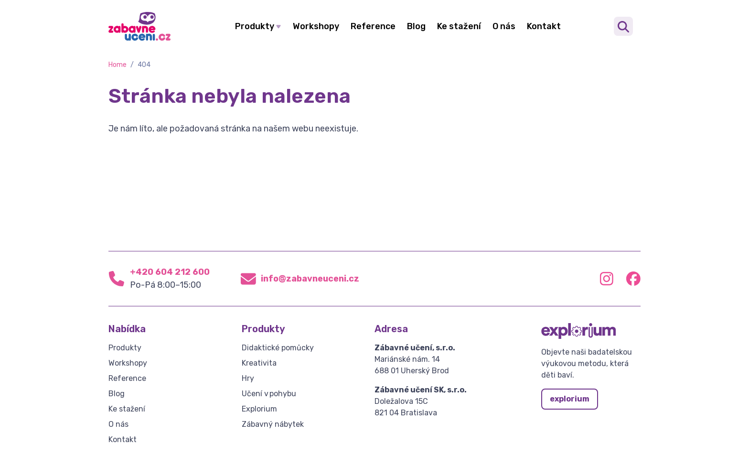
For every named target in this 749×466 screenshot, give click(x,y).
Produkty (254, 26)
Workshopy (316, 26)
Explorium (259, 408)
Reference (373, 26)
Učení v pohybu (269, 393)
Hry (248, 378)
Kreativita (259, 363)
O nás (503, 26)
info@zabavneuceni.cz (310, 278)
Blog (416, 26)
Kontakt (544, 26)
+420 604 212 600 (170, 272)
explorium (569, 398)
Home (117, 65)
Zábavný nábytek (273, 424)
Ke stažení (459, 26)
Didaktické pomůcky (278, 347)
